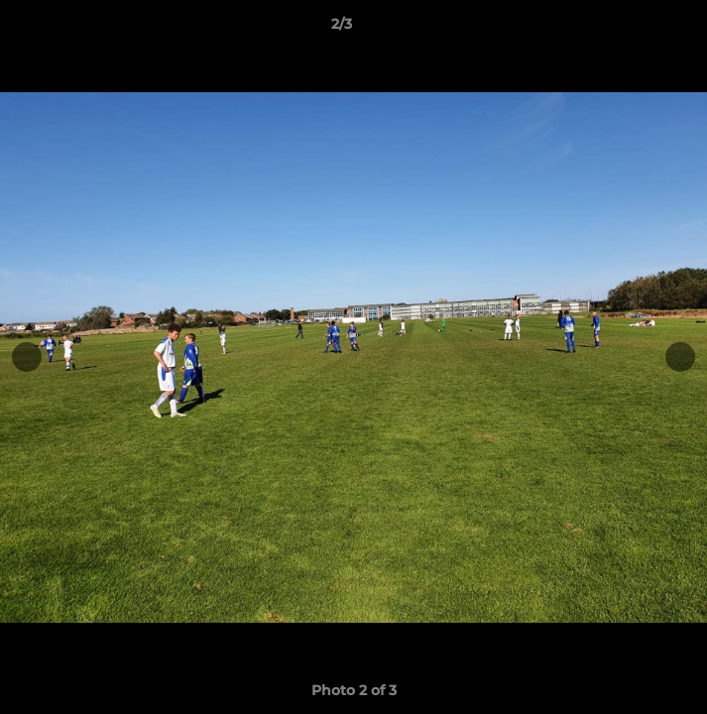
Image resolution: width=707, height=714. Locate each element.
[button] (636, 29)
